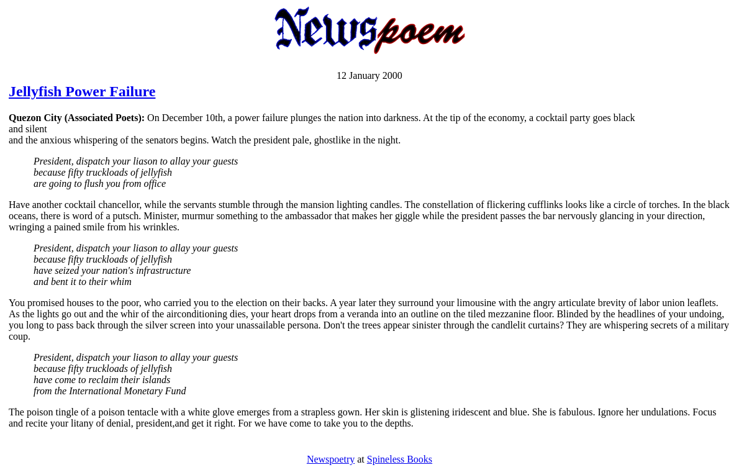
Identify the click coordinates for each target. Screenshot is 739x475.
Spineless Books (399, 459)
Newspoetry (331, 459)
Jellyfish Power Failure (82, 91)
